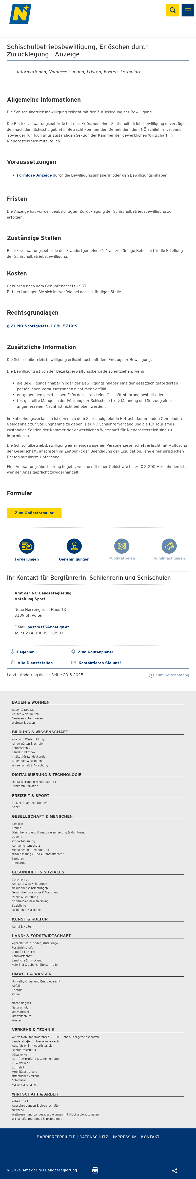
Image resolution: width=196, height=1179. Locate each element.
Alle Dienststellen (35, 662)
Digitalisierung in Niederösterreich (35, 782)
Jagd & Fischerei (23, 952)
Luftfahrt (18, 1067)
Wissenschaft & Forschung (30, 765)
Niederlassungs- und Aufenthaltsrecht (38, 854)
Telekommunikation (25, 786)
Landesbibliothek (23, 752)
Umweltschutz (21, 1016)
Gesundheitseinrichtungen (30, 888)
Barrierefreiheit (56, 1136)
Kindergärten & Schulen (28, 743)
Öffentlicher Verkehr (25, 1076)
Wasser (17, 1020)
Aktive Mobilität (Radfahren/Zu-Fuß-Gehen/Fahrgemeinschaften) (56, 1037)
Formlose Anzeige (34, 175)
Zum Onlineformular (34, 512)
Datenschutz (94, 1136)
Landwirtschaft (22, 956)
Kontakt (150, 1136)
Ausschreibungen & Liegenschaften (36, 1105)
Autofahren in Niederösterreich (33, 1045)
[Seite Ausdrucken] (95, 1172)
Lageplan (25, 652)
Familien (17, 824)
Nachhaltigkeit (21, 1003)
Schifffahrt (19, 1080)
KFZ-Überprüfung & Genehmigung (35, 1059)
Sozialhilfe (19, 905)
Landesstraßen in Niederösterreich (35, 1041)
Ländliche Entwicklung (27, 960)
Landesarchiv (21, 748)
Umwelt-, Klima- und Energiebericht (36, 981)
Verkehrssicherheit (24, 1084)
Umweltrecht (20, 1012)
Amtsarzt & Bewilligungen (29, 884)
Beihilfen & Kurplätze (26, 910)
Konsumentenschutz (26, 845)
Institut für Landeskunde (28, 756)
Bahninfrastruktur (24, 1050)
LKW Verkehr (21, 1063)
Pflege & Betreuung (25, 897)
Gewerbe (18, 1110)
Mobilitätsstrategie (24, 1072)
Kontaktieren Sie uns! (100, 662)
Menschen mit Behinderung (30, 850)
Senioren (18, 858)
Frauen (16, 828)
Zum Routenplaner (95, 652)
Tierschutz (19, 863)
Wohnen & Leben (23, 722)
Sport (15, 807)
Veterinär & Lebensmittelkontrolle (34, 965)
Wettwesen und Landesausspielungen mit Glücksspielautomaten (55, 1114)
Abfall (16, 986)
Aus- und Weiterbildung (28, 739)
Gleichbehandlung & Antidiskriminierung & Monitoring (49, 832)
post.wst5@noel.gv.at (48, 627)
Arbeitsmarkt (21, 1101)
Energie (17, 990)
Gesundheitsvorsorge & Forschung (36, 892)
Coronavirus (20, 879)
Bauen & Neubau (23, 710)
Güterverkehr (21, 1054)
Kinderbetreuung (23, 841)
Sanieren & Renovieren (27, 718)
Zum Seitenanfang (169, 675)
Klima (15, 994)
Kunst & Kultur (22, 926)
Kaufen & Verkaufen (25, 714)
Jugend (17, 837)
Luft (14, 999)
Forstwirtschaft (22, 947)
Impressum (124, 1136)
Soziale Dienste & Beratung (30, 901)
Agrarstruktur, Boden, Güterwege (35, 943)
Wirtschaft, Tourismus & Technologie (37, 1119)
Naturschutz (20, 1007)
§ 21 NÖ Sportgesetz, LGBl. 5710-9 (42, 326)
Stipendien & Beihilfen (27, 761)
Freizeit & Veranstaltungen (30, 803)
